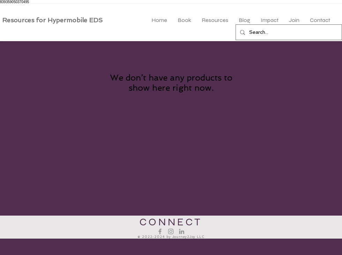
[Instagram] (170, 231)
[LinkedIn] (181, 231)
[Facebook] (160, 231)
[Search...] (288, 32)
